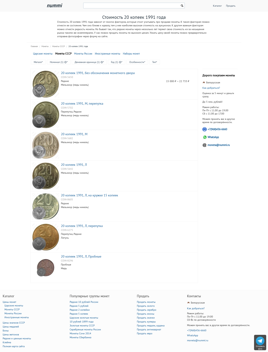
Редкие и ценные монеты (17, 338)
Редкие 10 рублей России (84, 302)
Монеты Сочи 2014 (80, 333)
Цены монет (9, 302)
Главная (34, 46)
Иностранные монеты (107, 53)
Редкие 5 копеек (79, 313)
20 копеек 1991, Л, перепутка (82, 226)
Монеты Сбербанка (80, 337)
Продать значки (146, 317)
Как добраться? (211, 87)
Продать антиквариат (149, 329)
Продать (230, 5)
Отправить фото (260, 347)
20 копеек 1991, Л (74, 164)
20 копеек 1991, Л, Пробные (81, 256)
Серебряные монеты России (85, 329)
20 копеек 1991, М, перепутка (82, 103)
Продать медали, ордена (151, 325)
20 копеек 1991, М (74, 134)
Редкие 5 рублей (79, 305)
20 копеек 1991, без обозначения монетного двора (98, 73)
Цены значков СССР (14, 322)
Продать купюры (146, 321)
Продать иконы (145, 313)
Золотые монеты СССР (82, 325)
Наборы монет (131, 53)
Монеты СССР (58, 46)
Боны (6, 330)
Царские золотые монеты (84, 317)
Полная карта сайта (14, 346)
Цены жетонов (11, 334)
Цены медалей (11, 326)
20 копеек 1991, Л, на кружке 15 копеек (89, 195)
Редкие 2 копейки (80, 309)
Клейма (7, 342)
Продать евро (144, 333)
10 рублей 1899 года (81, 321)
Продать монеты (146, 302)
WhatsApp (213, 137)
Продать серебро (146, 309)
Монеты (45, 46)
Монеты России (83, 53)
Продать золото (146, 305)
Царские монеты (43, 53)
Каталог (217, 5)
